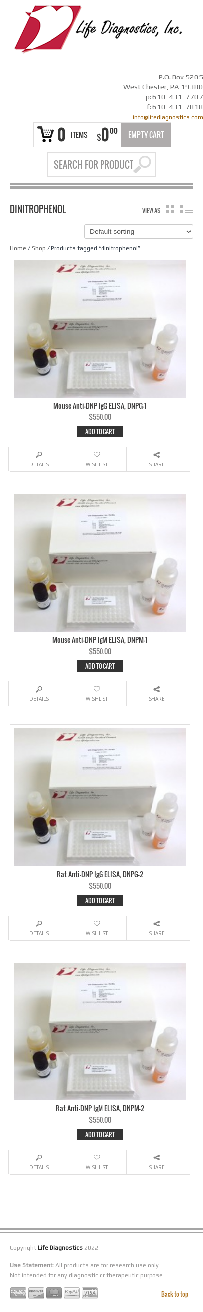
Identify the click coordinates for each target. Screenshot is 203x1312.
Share (157, 464)
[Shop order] (138, 231)
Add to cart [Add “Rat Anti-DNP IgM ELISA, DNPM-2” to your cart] (100, 1134)
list (186, 209)
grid (170, 209)
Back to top (174, 1294)
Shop (39, 248)
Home (18, 248)
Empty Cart (146, 134)
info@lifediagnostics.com (168, 117)
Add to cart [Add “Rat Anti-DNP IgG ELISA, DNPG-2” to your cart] (100, 900)
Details (39, 464)
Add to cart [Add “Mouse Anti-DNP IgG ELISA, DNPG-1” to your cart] (100, 431)
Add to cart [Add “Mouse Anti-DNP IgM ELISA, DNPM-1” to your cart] (100, 666)
